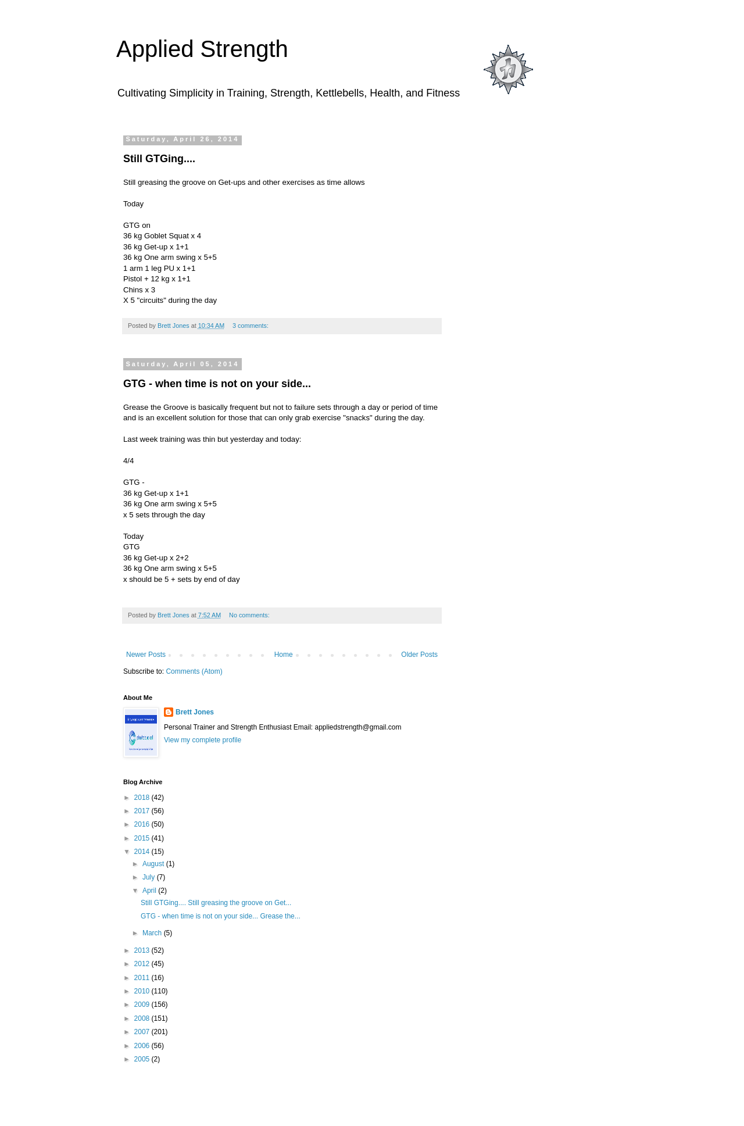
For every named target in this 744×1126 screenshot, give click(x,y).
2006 (143, 1046)
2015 (143, 838)
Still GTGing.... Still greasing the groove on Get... (216, 903)
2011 (143, 978)
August (154, 864)
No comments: (250, 615)
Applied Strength (202, 49)
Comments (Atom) (194, 671)
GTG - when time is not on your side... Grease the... (221, 916)
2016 (143, 824)
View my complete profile (202, 740)
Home (283, 654)
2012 (143, 964)
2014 (143, 852)
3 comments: (251, 325)
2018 (143, 797)
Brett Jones (195, 712)
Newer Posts (146, 654)
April (150, 890)
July (149, 877)
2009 (143, 1004)
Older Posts (419, 654)
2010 (143, 991)
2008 (143, 1018)
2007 (143, 1032)
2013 (143, 950)
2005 (143, 1059)
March (153, 933)
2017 (143, 811)
